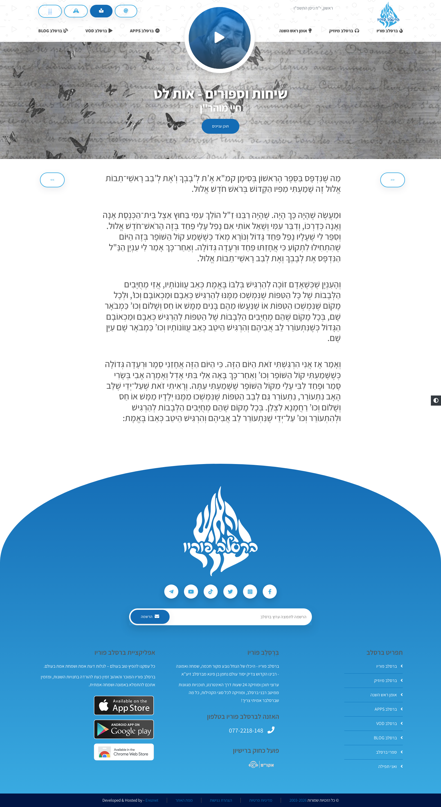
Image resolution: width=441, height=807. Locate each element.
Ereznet (151, 800)
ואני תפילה (390, 766)
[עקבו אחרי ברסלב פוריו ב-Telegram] (171, 592)
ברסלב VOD (389, 723)
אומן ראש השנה (386, 695)
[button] (436, 400)
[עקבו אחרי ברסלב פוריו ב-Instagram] (250, 592)
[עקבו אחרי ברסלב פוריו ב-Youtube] (191, 592)
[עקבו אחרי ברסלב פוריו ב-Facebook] (270, 592)
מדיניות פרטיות (260, 800)
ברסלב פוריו (389, 666)
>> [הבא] (52, 179)
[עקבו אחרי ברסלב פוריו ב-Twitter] (230, 592)
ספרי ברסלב (389, 752)
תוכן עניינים (220, 126)
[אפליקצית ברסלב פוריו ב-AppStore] (124, 705)
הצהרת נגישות (221, 800)
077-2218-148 (246, 730)
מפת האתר (184, 800)
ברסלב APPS (389, 709)
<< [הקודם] (393, 179)
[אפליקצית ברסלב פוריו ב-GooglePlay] (124, 729)
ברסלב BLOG (388, 738)
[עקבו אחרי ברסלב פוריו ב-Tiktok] (211, 592)
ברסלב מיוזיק (388, 680)
